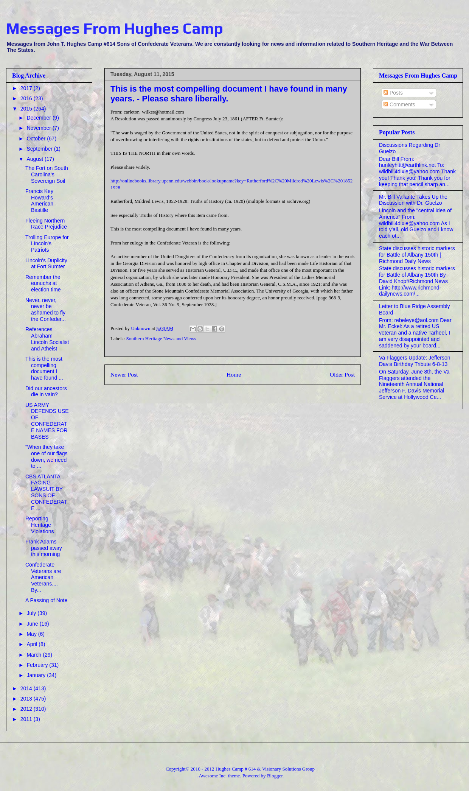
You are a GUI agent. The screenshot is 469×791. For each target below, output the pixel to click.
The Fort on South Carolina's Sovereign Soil (46, 174)
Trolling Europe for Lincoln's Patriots (47, 243)
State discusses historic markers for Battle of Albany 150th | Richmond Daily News (417, 254)
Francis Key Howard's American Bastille (39, 200)
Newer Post (124, 374)
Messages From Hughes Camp (114, 28)
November (39, 128)
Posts (393, 93)
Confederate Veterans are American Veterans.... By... (43, 577)
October (36, 138)
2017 (27, 88)
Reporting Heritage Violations (39, 524)
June (32, 624)
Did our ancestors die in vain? (46, 391)
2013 (27, 699)
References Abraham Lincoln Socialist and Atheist (47, 338)
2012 (27, 709)
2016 (27, 98)
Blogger (275, 776)
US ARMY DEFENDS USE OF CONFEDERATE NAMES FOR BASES (47, 421)
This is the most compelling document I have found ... (44, 368)
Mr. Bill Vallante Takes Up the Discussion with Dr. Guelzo (413, 200)
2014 (27, 688)
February (37, 665)
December (39, 118)
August (35, 159)
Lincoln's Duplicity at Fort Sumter (46, 263)
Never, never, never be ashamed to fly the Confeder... (45, 309)
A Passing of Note (46, 600)
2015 (27, 109)
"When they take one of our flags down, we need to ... (46, 456)
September (40, 149)
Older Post (342, 374)
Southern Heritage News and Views (161, 338)
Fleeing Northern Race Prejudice (46, 224)
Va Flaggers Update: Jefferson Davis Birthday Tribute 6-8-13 (414, 361)
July (31, 613)
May (32, 634)
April (32, 644)
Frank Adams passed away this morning (43, 548)
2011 (27, 719)
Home (234, 374)
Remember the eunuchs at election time (43, 283)
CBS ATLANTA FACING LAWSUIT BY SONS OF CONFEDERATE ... (46, 492)
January (36, 675)
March (34, 655)
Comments (399, 104)
